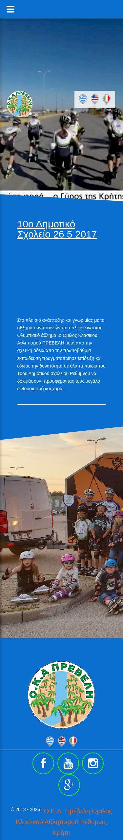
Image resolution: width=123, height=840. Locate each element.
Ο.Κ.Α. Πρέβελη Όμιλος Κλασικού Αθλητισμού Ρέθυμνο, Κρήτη (64, 821)
